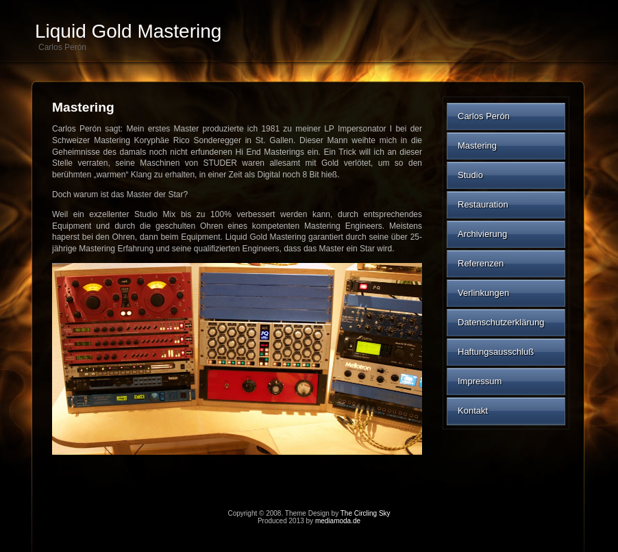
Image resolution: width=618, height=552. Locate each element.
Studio (470, 175)
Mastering (477, 145)
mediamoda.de (337, 521)
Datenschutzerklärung (501, 322)
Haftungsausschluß (496, 352)
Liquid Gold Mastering (128, 31)
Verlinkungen (483, 293)
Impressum (480, 381)
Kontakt (473, 410)
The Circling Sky (366, 513)
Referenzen (481, 263)
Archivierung (482, 234)
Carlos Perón (484, 116)
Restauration (483, 204)
